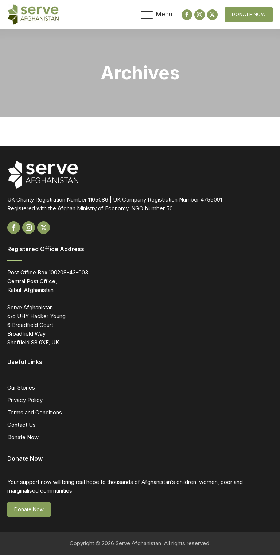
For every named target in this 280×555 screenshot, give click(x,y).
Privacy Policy (25, 399)
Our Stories (21, 387)
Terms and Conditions (34, 412)
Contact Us (21, 424)
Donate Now (249, 14)
